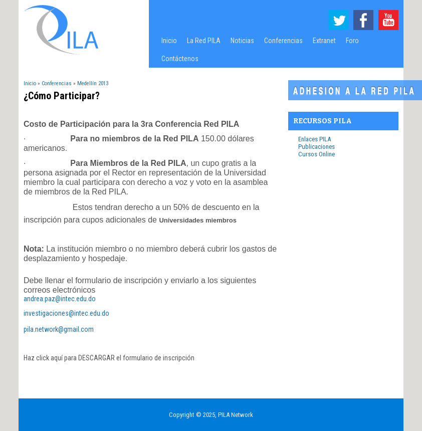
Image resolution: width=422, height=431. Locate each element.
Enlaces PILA (314, 139)
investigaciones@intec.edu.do (66, 313)
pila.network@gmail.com (59, 329)
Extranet (324, 41)
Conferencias (281, 43)
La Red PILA (201, 43)
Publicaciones (316, 146)
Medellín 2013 (92, 83)
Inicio (169, 41)
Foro (352, 41)
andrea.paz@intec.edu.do (60, 299)
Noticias (242, 41)
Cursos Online (316, 154)
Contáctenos (179, 59)
